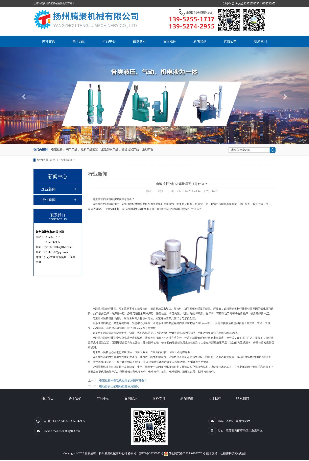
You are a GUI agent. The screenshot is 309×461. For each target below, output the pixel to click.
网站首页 (48, 41)
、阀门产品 (70, 149)
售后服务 (169, 41)
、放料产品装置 (88, 149)
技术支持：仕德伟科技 (220, 453)
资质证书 (230, 41)
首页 (53, 160)
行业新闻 (67, 160)
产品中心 (109, 41)
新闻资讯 (199, 41)
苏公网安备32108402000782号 (185, 453)
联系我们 (260, 41)
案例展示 (139, 41)
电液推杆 (57, 149)
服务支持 (158, 398)
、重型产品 (146, 149)
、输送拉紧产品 (129, 149)
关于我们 (78, 41)
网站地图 (240, 453)
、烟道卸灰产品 (108, 149)
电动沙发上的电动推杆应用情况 (119, 386)
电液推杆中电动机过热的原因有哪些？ (123, 380)
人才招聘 (214, 398)
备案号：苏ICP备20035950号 (145, 453)
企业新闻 (48, 189)
